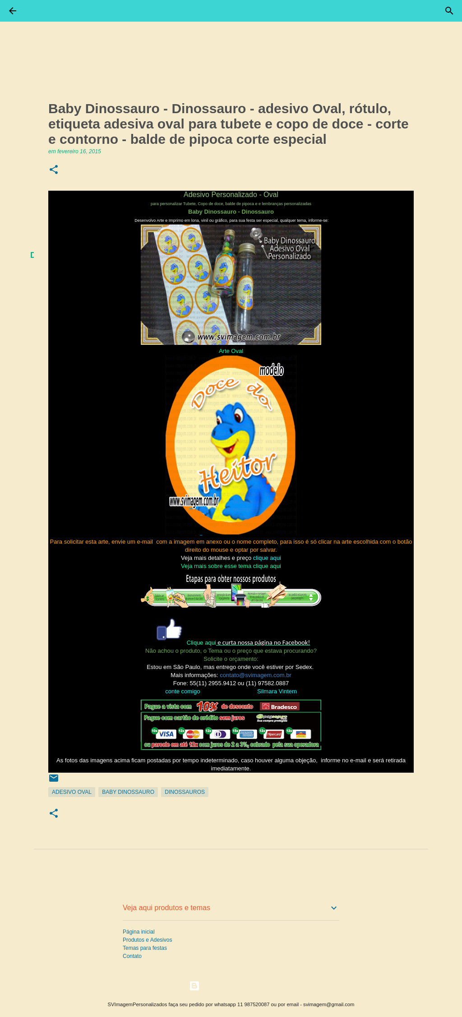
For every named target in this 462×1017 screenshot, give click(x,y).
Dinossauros (185, 792)
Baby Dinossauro (128, 792)
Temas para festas (145, 948)
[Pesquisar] (449, 11)
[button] (53, 170)
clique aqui (267, 566)
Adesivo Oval (72, 792)
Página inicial (139, 932)
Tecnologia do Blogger (231, 986)
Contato (132, 956)
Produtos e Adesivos (147, 940)
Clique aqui (201, 642)
